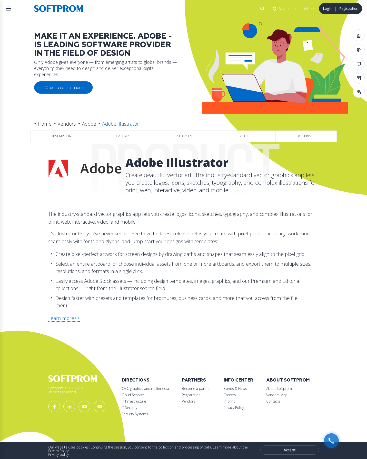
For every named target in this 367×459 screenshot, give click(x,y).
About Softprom (288, 380)
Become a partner (196, 388)
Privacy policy (58, 454)
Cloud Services (133, 395)
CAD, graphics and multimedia (145, 388)
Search (261, 8)
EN (305, 8)
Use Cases (183, 136)
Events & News (235, 388)
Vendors (67, 123)
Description (61, 136)
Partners (194, 380)
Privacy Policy (234, 407)
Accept (290, 450)
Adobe (89, 123)
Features (122, 136)
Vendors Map (277, 395)
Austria (283, 8)
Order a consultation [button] (63, 87)
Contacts (273, 401)
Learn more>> (64, 318)
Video (244, 136)
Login (327, 8)
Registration (348, 8)
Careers (230, 395)
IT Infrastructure (134, 401)
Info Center (238, 380)
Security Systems (135, 414)
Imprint (229, 401)
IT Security (129, 407)
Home (44, 123)
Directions (135, 380)
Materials (306, 136)
